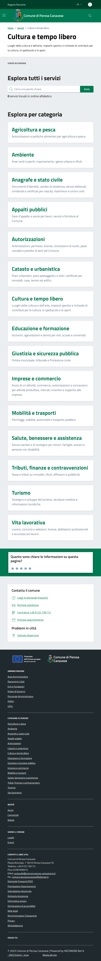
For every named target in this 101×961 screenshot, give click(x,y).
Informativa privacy (17, 901)
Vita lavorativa (15, 792)
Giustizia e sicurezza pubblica (21, 763)
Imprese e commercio (18, 768)
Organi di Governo (16, 691)
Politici (11, 701)
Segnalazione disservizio (19, 891)
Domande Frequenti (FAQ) (20, 881)
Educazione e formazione (20, 758)
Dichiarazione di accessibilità (21, 906)
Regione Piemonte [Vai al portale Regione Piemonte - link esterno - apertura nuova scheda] (17, 4)
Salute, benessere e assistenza (23, 778)
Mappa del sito (50, 955)
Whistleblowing (15, 925)
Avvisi (10, 810)
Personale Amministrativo (20, 696)
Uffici (10, 706)
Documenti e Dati (16, 681)
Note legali (13, 911)
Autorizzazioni (14, 743)
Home (10, 28)
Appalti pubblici (15, 738)
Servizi (20, 28)
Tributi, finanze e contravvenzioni (24, 783)
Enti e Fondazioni (16, 686)
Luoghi (11, 837)
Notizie (11, 820)
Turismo (11, 787)
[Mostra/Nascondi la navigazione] (4, 15)
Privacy (11, 921)
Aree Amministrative (18, 677)
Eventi (11, 842)
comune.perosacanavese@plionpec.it (30, 877)
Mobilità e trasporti (17, 773)
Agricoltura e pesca (17, 724)
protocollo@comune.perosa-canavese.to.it (35, 873)
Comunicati (13, 815)
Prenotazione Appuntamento (22, 886)
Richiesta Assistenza (18, 896)
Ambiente (12, 728)
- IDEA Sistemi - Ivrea (18, 955)
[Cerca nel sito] (90, 15)
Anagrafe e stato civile (18, 733)
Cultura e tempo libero (18, 753)
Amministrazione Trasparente (22, 916)
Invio (87, 89)
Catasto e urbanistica (18, 748)
